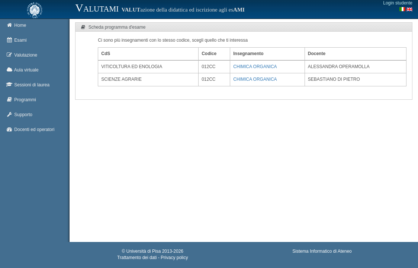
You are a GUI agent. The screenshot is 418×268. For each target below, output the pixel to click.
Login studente (397, 3)
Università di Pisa (143, 251)
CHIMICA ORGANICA (255, 66)
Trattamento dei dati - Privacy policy (152, 257)
